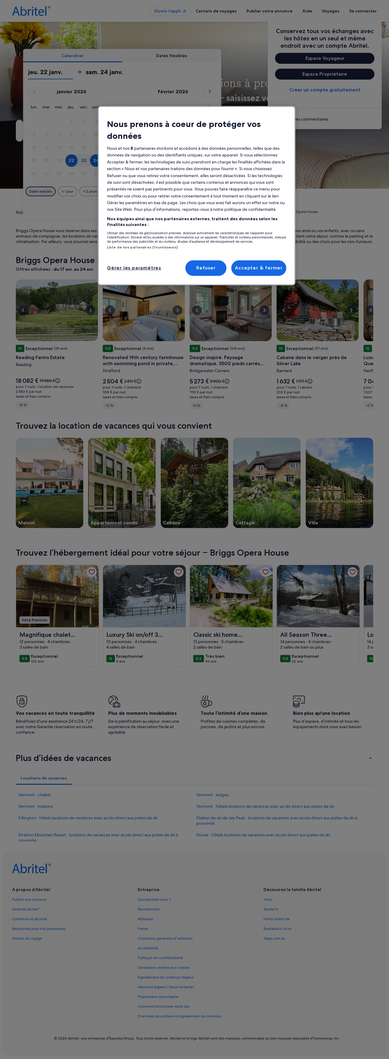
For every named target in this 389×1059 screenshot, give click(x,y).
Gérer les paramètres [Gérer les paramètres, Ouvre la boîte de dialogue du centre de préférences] (134, 268)
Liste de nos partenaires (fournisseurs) (142, 247)
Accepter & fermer (259, 268)
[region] (196, 195)
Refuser (206, 268)
